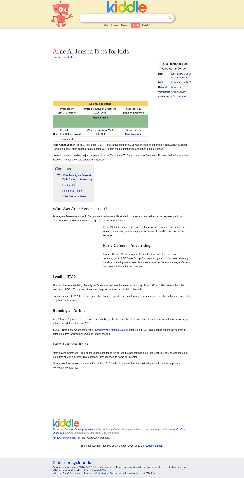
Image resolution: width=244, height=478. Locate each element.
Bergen (174, 77)
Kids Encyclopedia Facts (64, 57)
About (77, 473)
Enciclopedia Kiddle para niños (124, 473)
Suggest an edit (153, 445)
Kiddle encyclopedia (81, 429)
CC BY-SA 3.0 (85, 467)
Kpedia (136, 25)
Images (114, 25)
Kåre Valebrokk (178, 96)
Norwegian (176, 87)
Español (146, 25)
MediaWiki (101, 470)
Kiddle (56, 473)
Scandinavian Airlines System (111, 330)
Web (106, 25)
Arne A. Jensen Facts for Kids (69, 437)
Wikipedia (57, 470)
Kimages (125, 25)
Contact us (100, 473)
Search (170, 17)
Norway (184, 77)
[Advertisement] (122, 37)
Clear (163, 18)
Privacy (87, 473)
